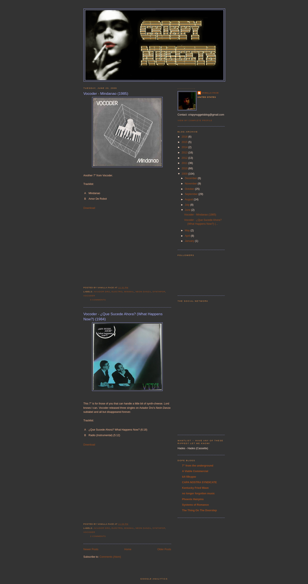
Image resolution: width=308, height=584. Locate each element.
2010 (185, 168)
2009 (185, 173)
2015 (185, 142)
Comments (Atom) (110, 556)
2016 (185, 136)
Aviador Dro (102, 291)
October (190, 188)
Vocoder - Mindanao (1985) (105, 93)
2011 (185, 163)
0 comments (98, 300)
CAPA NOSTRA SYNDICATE (199, 482)
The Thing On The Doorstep (199, 510)
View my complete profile (195, 120)
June (188, 209)
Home (127, 549)
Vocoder (89, 295)
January (190, 240)
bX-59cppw (189, 476)
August (189, 199)
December (191, 178)
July (187, 204)
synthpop (158, 291)
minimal (129, 291)
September (191, 194)
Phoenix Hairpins (193, 499)
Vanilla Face (210, 93)
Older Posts (164, 549)
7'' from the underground (197, 465)
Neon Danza (143, 291)
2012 (185, 157)
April (188, 235)
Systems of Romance (195, 504)
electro (117, 291)
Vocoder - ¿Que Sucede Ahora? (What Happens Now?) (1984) (123, 316)
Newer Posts (90, 549)
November (191, 183)
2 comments (98, 536)
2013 (185, 152)
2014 (185, 147)
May (187, 230)
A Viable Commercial (195, 471)
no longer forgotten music (198, 493)
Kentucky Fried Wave (195, 487)
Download (89, 208)
